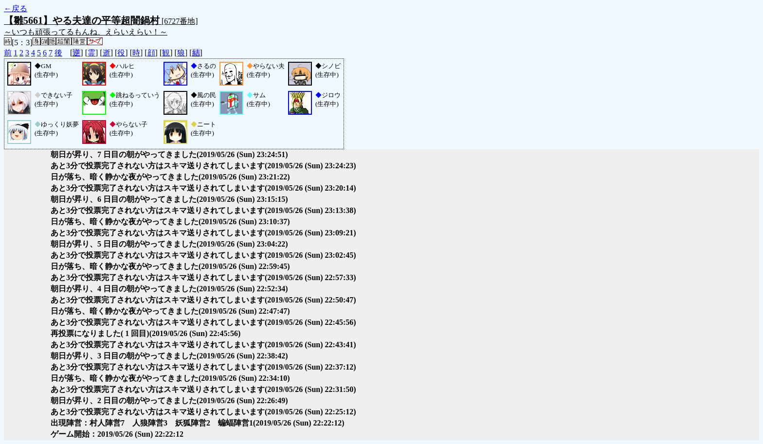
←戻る (15, 8)
